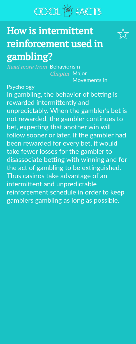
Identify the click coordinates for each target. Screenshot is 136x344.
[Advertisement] (68, 275)
